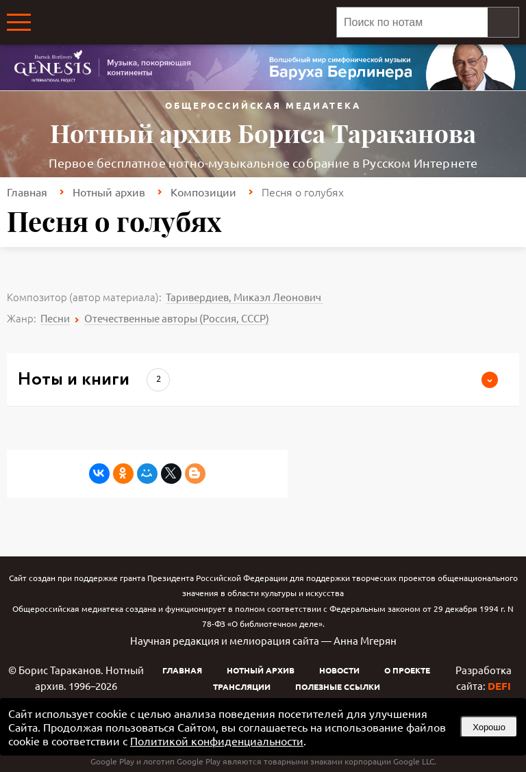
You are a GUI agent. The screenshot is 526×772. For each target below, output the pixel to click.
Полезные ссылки (337, 686)
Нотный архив (109, 191)
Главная (27, 191)
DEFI (499, 686)
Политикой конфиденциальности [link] (216, 740)
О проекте (407, 670)
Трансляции (242, 686)
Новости (339, 670)
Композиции (203, 191)
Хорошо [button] (489, 727)
